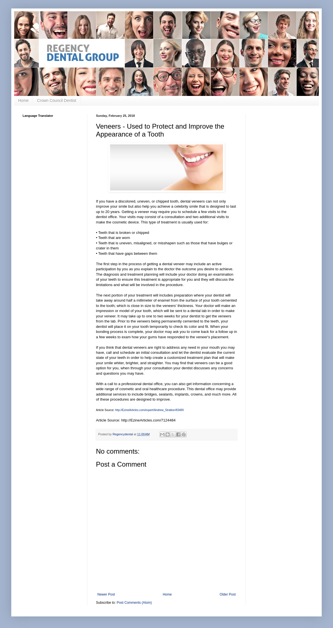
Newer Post (106, 594)
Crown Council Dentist (56, 100)
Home (23, 100)
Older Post (228, 594)
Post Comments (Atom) (134, 603)
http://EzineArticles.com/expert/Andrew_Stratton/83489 (149, 410)
